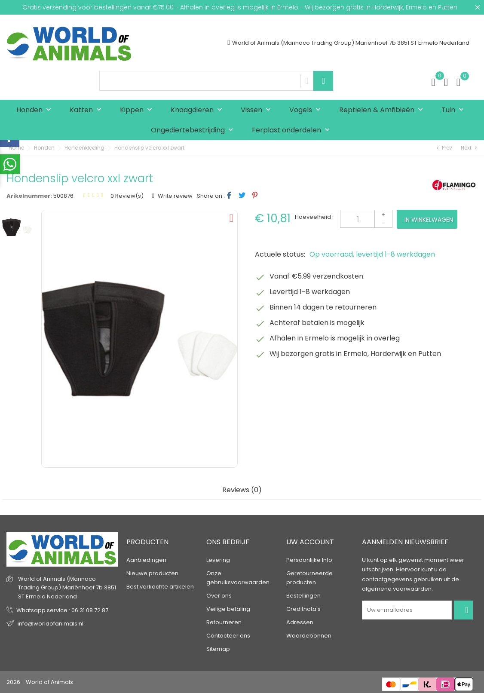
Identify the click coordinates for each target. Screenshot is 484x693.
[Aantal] (366, 218)
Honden (35, 110)
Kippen (138, 110)
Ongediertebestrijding (194, 130)
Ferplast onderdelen (293, 130)
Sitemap (218, 649)
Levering (218, 560)
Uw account (310, 542)
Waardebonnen (308, 636)
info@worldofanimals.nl (50, 623)
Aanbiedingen (146, 560)
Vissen (258, 110)
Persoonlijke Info (309, 560)
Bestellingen (303, 596)
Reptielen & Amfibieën (383, 110)
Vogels (307, 110)
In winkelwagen (428, 219)
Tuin (454, 110)
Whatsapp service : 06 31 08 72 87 (62, 610)
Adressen (299, 622)
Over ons (219, 596)
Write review (174, 196)
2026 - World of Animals (39, 682)
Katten (87, 110)
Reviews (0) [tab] (242, 490)
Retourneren (224, 622)
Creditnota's (303, 609)
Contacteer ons (228, 636)
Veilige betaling (228, 609)
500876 (63, 196)
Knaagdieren (198, 110)
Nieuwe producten (152, 573)
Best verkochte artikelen (160, 587)
